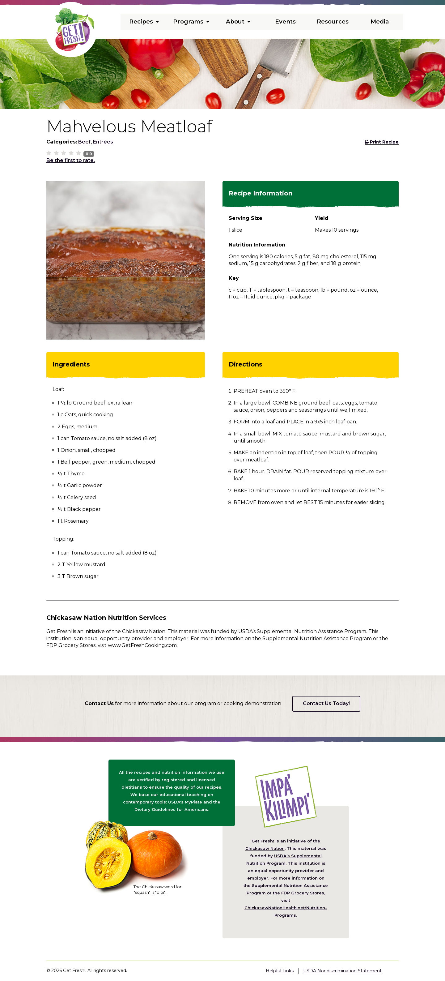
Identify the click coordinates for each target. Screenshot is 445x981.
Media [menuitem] (380, 21)
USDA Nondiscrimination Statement (342, 971)
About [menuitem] (238, 21)
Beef (84, 142)
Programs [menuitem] (191, 21)
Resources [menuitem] (333, 21)
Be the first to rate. (70, 160)
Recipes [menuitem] (144, 21)
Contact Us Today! (326, 703)
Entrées (103, 142)
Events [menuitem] (285, 21)
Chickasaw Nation (265, 848)
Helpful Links (280, 971)
